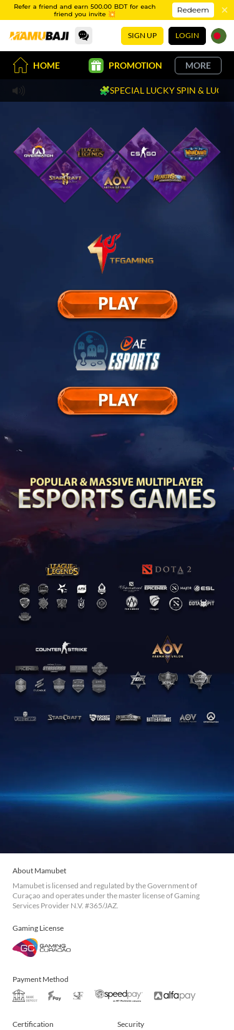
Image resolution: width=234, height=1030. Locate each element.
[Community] (83, 35)
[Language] (219, 36)
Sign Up (142, 35)
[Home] (38, 35)
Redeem (193, 9)
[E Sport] (117, 304)
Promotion (125, 65)
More (198, 65)
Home (36, 65)
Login (187, 35)
